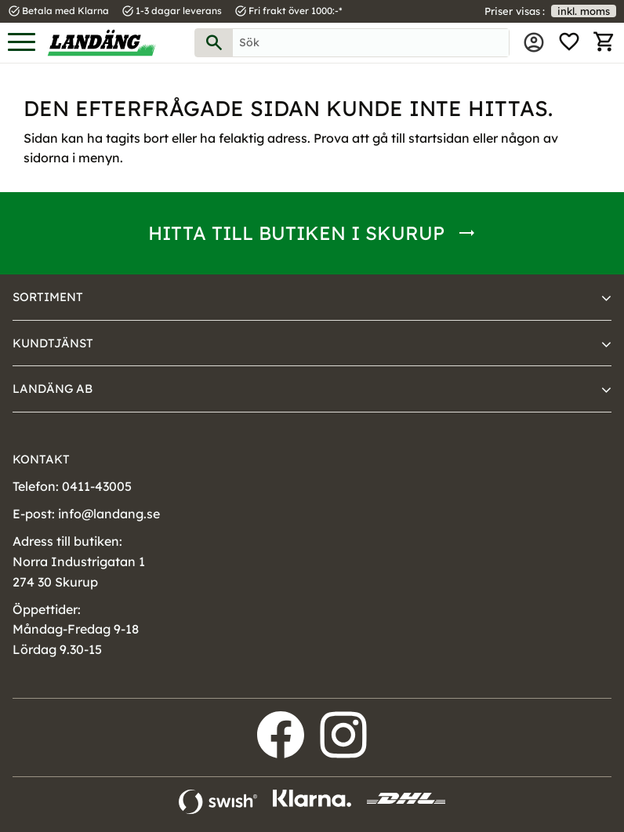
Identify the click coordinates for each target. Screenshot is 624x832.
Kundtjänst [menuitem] (53, 343)
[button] (21, 42)
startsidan (439, 138)
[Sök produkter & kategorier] (371, 42)
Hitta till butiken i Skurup (296, 233)
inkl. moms (583, 11)
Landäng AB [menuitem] (53, 388)
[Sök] (214, 42)
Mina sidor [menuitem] (534, 42)
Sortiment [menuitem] (48, 296)
